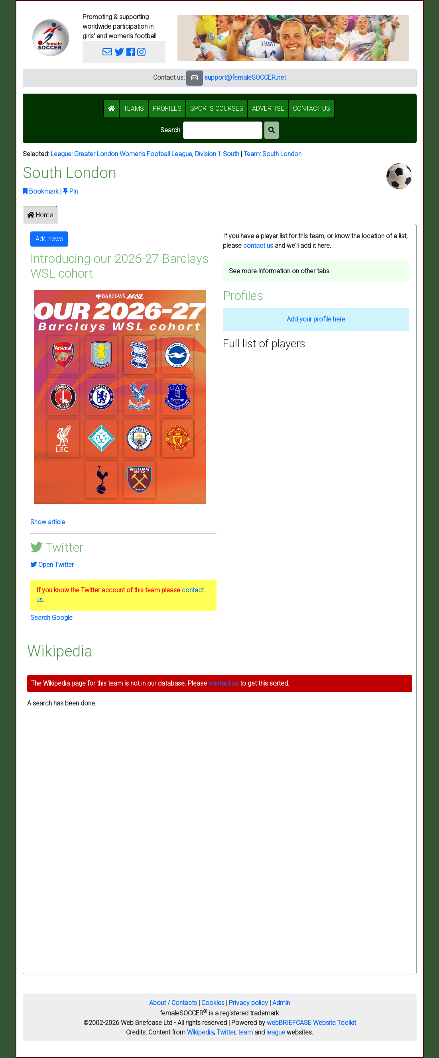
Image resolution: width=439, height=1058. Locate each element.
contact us (258, 245)
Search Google (51, 617)
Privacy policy (248, 1003)
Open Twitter (52, 564)
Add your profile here (316, 319)
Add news (49, 239)
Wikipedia (200, 1032)
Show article (47, 522)
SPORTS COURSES (216, 108)
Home (40, 215)
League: (62, 154)
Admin (281, 1003)
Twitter (226, 1032)
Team (252, 154)
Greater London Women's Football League (133, 154)
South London (281, 154)
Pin (70, 191)
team (245, 1032)
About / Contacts (173, 1003)
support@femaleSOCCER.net (245, 77)
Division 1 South (217, 154)
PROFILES (167, 108)
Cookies (212, 1003)
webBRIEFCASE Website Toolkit (311, 1023)
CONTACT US (311, 108)
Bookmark (41, 191)
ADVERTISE (268, 108)
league (275, 1032)
